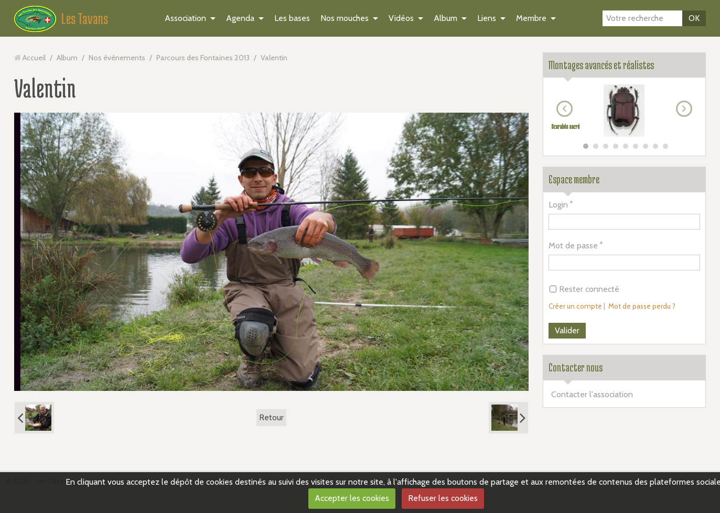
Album (445, 18)
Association (185, 18)
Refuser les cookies (443, 498)
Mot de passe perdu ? (641, 306)
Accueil (34, 57)
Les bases (292, 18)
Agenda (240, 18)
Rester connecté (584, 289)
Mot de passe (573, 245)
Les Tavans (84, 18)
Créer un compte (575, 306)
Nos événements (117, 57)
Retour (271, 417)
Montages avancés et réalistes (601, 65)
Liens (486, 18)
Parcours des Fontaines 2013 (203, 57)
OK (694, 18)
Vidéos (401, 18)
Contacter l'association (592, 394)
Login (558, 205)
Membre (531, 18)
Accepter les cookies (352, 498)
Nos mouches (344, 18)
